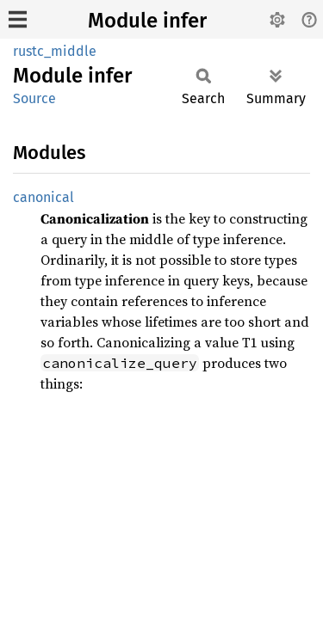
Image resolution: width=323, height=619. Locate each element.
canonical (43, 197)
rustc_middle (54, 51)
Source (34, 98)
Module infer (147, 21)
